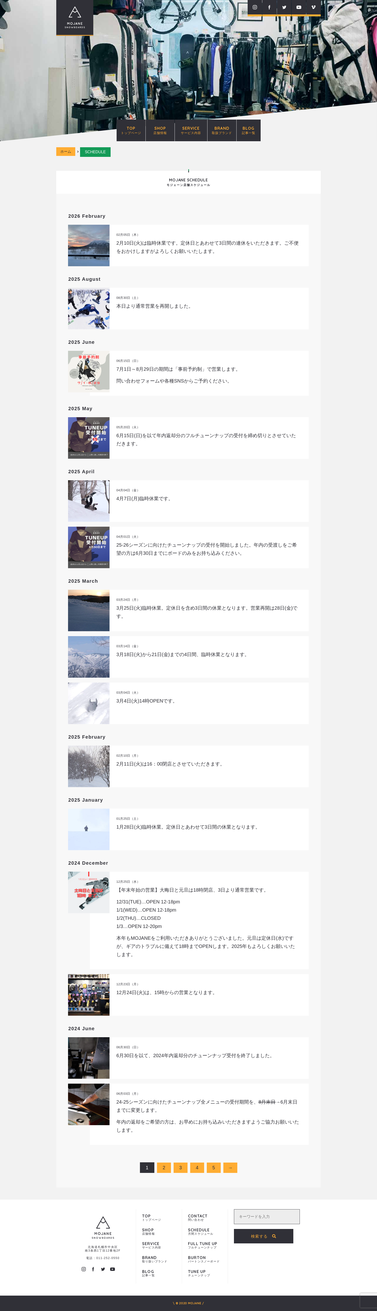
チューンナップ (205, 1273)
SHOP (160, 130)
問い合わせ (205, 1217)
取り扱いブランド (159, 1259)
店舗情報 (159, 1231)
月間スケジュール (205, 1231)
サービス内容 (159, 1245)
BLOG (249, 130)
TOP (131, 130)
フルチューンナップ (205, 1245)
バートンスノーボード (205, 1259)
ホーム (67, 152)
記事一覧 (159, 1273)
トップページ (159, 1217)
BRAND (221, 130)
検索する (267, 1236)
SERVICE (191, 130)
